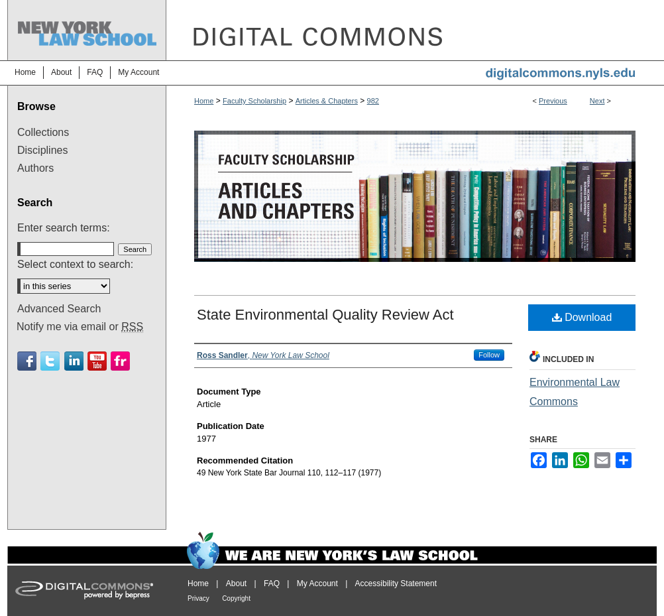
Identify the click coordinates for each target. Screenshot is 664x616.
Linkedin (73, 361)
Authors (35, 168)
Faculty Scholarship (254, 101)
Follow (489, 355)
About (236, 583)
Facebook (26, 361)
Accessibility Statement (396, 583)
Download (582, 317)
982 (373, 101)
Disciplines (42, 150)
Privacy (198, 598)
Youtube (97, 361)
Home (203, 101)
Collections (43, 132)
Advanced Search (59, 308)
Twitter (50, 361)
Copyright (236, 598)
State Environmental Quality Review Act (325, 314)
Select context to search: (75, 264)
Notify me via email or (80, 327)
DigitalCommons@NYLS (411, 30)
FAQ (272, 583)
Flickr (120, 361)
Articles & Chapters (327, 101)
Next (597, 101)
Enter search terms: (63, 227)
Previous (553, 101)
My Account (317, 583)
